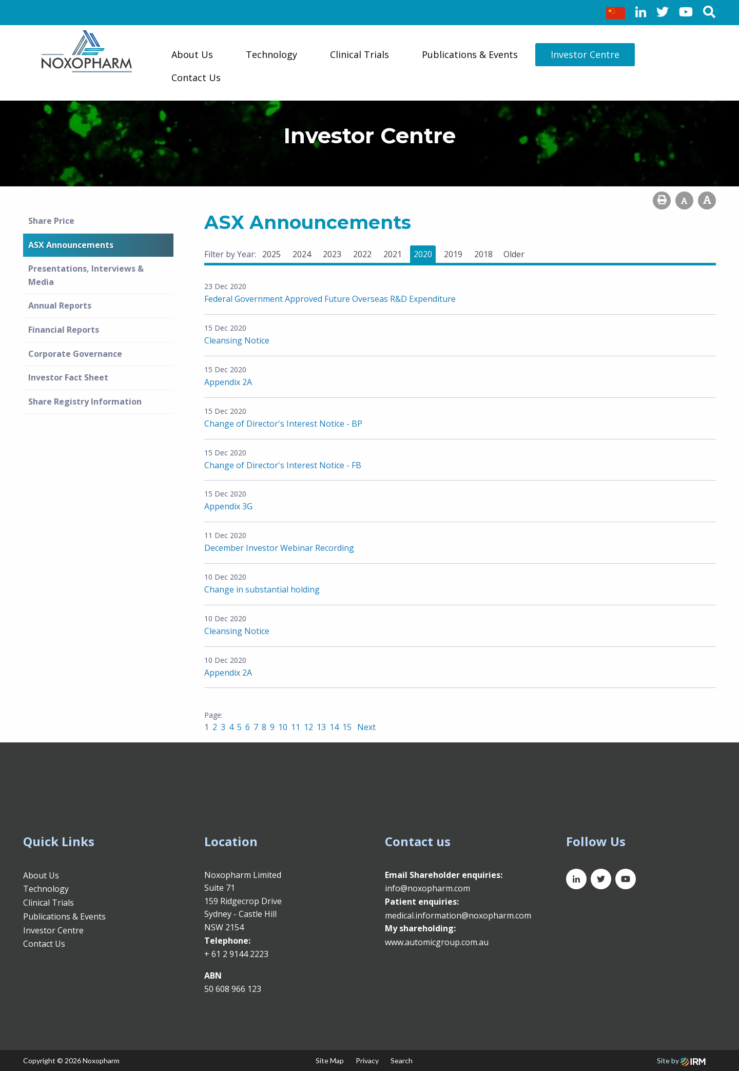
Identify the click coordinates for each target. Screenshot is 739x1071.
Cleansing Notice (236, 340)
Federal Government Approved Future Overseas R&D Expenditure (330, 298)
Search (402, 1060)
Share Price (51, 220)
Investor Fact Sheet (68, 377)
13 (321, 727)
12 (308, 727)
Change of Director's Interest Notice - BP (283, 423)
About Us (192, 54)
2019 (453, 254)
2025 (271, 254)
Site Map (330, 1060)
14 (334, 727)
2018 (483, 254)
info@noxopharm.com (427, 888)
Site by (681, 1060)
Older (513, 254)
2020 (423, 254)
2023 (332, 254)
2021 (392, 254)
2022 (362, 254)
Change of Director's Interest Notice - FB (282, 465)
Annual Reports (59, 305)
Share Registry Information (85, 401)
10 (282, 727)
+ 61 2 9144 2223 (236, 954)
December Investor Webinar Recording (279, 547)
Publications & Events (470, 54)
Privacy (367, 1060)
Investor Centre (585, 54)
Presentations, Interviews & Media (86, 275)
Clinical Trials (359, 54)
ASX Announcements (70, 245)
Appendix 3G (228, 506)
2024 (302, 254)
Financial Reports (63, 329)
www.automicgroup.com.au (437, 942)
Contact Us (196, 77)
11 (295, 727)
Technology (271, 54)
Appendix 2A (228, 382)
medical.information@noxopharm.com (458, 915)
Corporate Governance (75, 353)
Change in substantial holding (262, 589)
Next (365, 727)
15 (347, 727)
